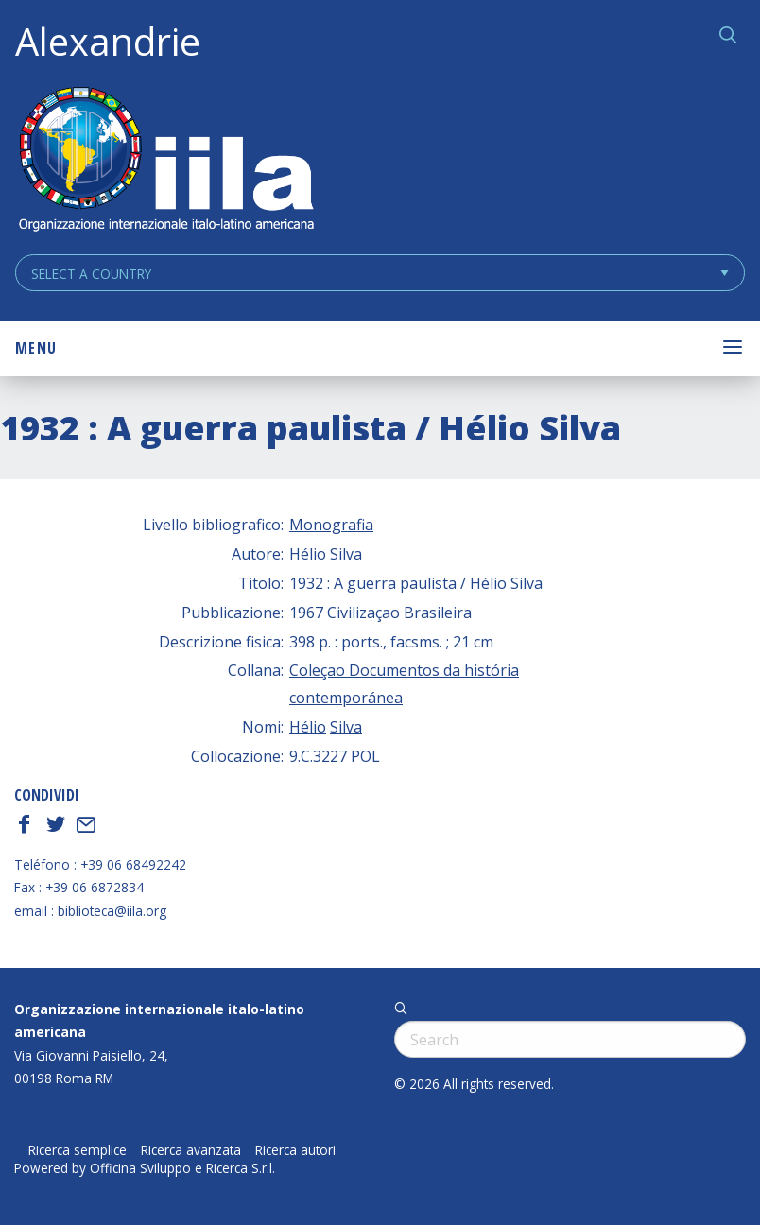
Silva (346, 553)
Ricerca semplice (77, 1150)
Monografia (331, 524)
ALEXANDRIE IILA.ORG (165, 161)
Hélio (307, 553)
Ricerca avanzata (191, 1150)
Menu (36, 347)
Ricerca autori (295, 1150)
